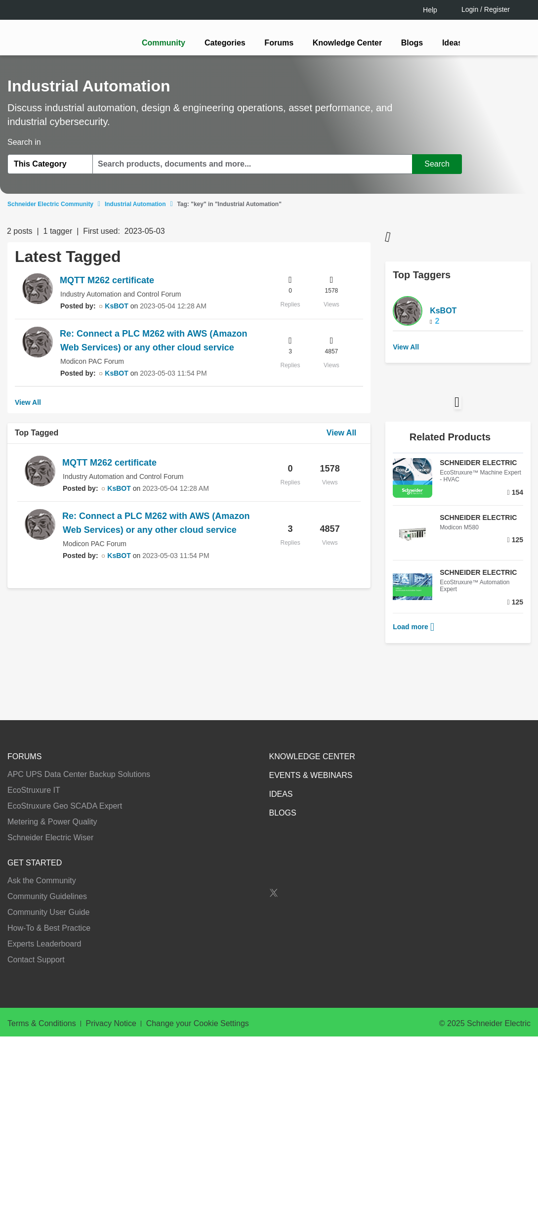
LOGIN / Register (265, 642)
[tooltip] (322, 642)
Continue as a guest (270, 680)
